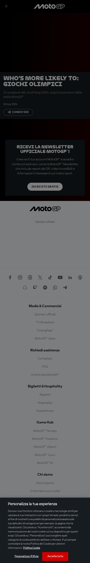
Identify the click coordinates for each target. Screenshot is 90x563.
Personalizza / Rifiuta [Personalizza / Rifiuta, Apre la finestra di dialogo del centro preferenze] (27, 556)
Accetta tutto (55, 556)
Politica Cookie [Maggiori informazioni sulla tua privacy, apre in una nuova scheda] (31, 548)
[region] (45, 530)
